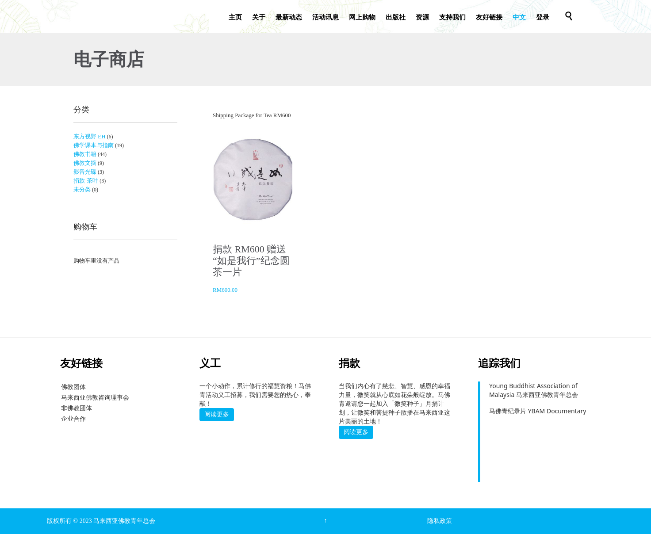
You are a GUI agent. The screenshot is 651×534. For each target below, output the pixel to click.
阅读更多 (216, 414)
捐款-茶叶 (85, 180)
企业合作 (73, 418)
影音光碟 (84, 171)
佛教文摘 (84, 163)
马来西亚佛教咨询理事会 (95, 397)
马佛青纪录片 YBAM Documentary (537, 411)
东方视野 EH (89, 136)
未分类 (82, 189)
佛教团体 (73, 386)
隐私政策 (439, 521)
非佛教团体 (76, 408)
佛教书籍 (84, 154)
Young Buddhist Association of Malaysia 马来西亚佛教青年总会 (533, 390)
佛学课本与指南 (93, 145)
